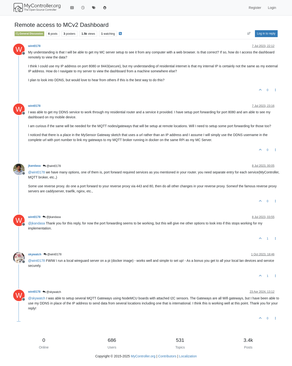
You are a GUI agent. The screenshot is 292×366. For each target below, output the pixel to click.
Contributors (167, 356)
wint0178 (34, 46)
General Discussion (29, 33)
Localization (188, 356)
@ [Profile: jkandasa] (36, 223)
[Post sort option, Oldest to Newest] (249, 33)
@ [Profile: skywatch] (36, 298)
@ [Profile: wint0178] (36, 172)
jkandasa (34, 165)
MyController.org (143, 356)
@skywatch (52, 292)
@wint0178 (52, 166)
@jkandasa (52, 217)
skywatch (34, 254)
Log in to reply (266, 33)
